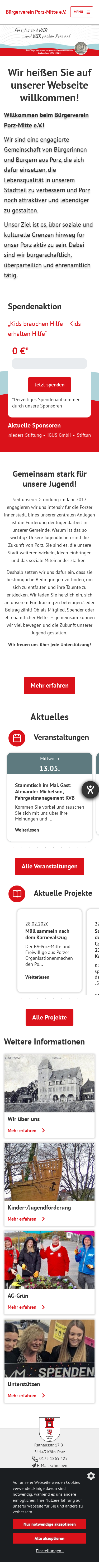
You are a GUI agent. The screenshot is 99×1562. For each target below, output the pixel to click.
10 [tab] (85, 847)
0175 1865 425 (50, 1458)
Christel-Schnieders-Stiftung (43, 435)
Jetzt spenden (49, 384)
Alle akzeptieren (49, 1538)
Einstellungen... (50, 1550)
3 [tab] (29, 847)
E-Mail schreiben (49, 1465)
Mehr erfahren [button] (50, 685)
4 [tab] (37, 847)
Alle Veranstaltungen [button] (50, 866)
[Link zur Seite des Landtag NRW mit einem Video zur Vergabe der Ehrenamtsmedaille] (81, 48)
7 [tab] (61, 847)
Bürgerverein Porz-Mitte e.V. (36, 11)
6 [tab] (53, 847)
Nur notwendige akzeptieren (49, 1524)
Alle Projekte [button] (49, 1017)
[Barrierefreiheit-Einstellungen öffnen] (90, 789)
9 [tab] (77, 847)
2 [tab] (22, 847)
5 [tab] (45, 847)
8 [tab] (69, 847)
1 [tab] (14, 847)
